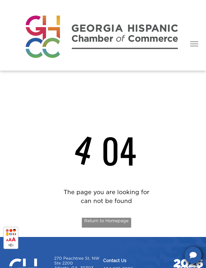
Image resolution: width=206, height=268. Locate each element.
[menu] (194, 44)
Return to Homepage (106, 221)
